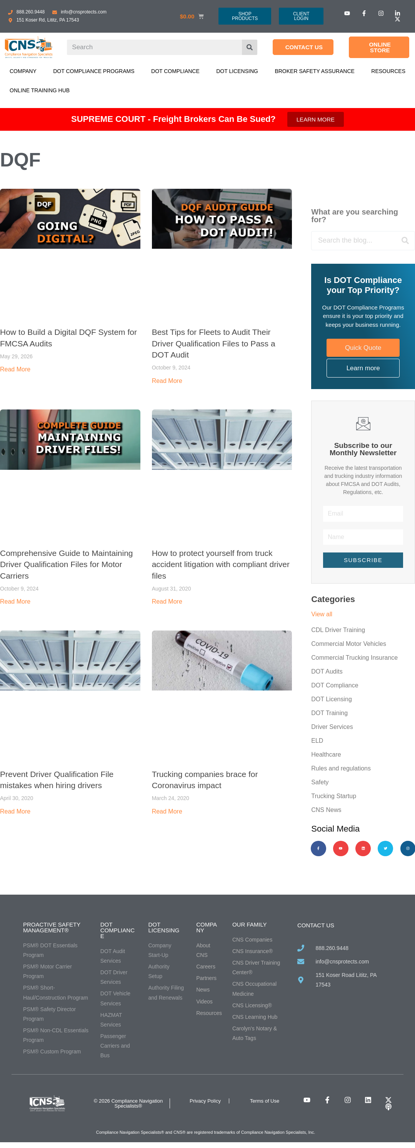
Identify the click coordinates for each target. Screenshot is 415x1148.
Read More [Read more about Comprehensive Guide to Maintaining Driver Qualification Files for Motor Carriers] (15, 601)
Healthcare (326, 754)
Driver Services (332, 727)
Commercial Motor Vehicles (348, 644)
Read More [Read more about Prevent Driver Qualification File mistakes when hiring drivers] (15, 811)
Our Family (249, 924)
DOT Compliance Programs (93, 71)
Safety (319, 782)
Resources (388, 71)
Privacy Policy (205, 1101)
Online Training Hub (40, 90)
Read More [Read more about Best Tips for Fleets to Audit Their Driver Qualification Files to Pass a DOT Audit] (167, 381)
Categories (333, 599)
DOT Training (329, 713)
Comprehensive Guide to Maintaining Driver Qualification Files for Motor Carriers (66, 564)
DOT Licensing (237, 71)
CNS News (326, 810)
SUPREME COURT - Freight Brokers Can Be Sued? (173, 119)
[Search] (249, 47)
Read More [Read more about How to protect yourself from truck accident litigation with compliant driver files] (167, 601)
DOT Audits (327, 671)
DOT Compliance (175, 71)
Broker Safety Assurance (314, 71)
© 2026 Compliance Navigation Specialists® (128, 1103)
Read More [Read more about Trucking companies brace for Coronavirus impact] (167, 811)
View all (321, 614)
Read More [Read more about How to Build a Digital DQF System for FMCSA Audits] (15, 369)
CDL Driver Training (338, 630)
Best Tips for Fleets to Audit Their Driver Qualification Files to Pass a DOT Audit (213, 343)
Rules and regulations (341, 768)
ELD (317, 740)
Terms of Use (265, 1101)
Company (23, 71)
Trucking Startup (333, 796)
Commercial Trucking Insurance (354, 657)
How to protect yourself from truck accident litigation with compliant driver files (221, 564)
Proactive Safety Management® (51, 927)
